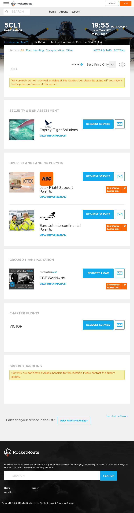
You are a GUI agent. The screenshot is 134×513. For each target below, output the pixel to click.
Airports (45, 11)
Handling (38, 50)
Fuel (28, 50)
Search (108, 475)
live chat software (117, 416)
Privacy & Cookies (65, 502)
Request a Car (97, 273)
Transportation (55, 50)
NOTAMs (119, 50)
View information (53, 135)
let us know (99, 80)
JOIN (125, 3)
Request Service (97, 124)
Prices (77, 64)
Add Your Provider (73, 419)
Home (34, 11)
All (22, 50)
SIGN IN (111, 3)
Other (69, 50)
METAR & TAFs (102, 50)
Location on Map (16, 42)
